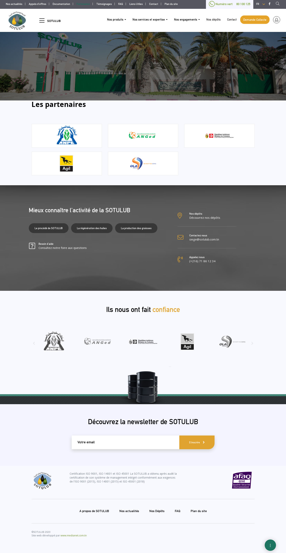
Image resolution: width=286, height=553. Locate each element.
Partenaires (83, 3)
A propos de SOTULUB (94, 511)
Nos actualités (14, 3)
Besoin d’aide (63, 246)
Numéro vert (229, 4)
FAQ (120, 3)
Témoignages (104, 3)
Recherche (279, 4)
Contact (153, 3)
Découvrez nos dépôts (204, 218)
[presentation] (33, 345)
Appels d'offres (37, 3)
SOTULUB (54, 21)
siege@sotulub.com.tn (204, 239)
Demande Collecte (254, 19)
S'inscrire (194, 442)
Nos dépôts (213, 19)
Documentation (61, 3)
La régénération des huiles (92, 228)
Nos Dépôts (156, 511)
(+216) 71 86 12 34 (202, 261)
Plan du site (171, 3)
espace (276, 19)
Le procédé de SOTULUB (49, 228)
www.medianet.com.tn (73, 535)
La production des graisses (136, 228)
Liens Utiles (136, 3)
